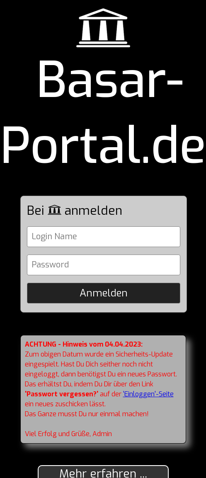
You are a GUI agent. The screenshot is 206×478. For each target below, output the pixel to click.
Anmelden (104, 293)
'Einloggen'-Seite (148, 394)
